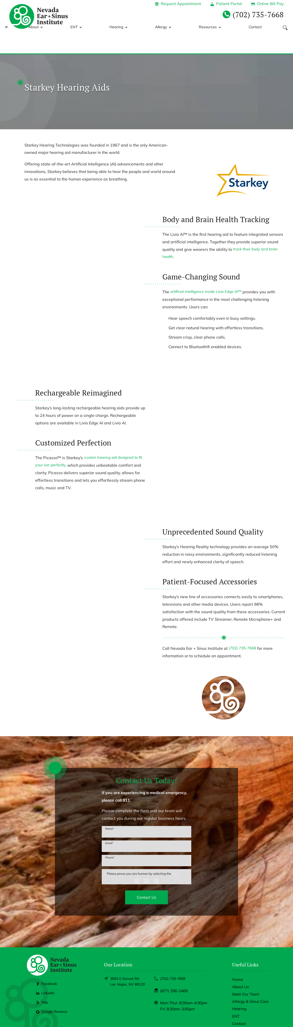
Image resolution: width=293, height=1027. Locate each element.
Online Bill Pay (267, 3)
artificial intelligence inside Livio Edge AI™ (209, 271)
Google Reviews (52, 999)
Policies (223, 1017)
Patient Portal (226, 3)
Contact (255, 27)
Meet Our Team (245, 974)
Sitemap (262, 1017)
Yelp (41, 990)
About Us (240, 967)
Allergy (190, 27)
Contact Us (146, 877)
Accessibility (242, 1017)
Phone (110, 837)
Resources (222, 27)
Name (109, 808)
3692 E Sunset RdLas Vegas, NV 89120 (125, 965)
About (109, 27)
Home (237, 959)
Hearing (161, 27)
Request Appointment (178, 3)
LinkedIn (45, 981)
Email (109, 822)
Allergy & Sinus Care (250, 981)
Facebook (46, 971)
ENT (134, 27)
